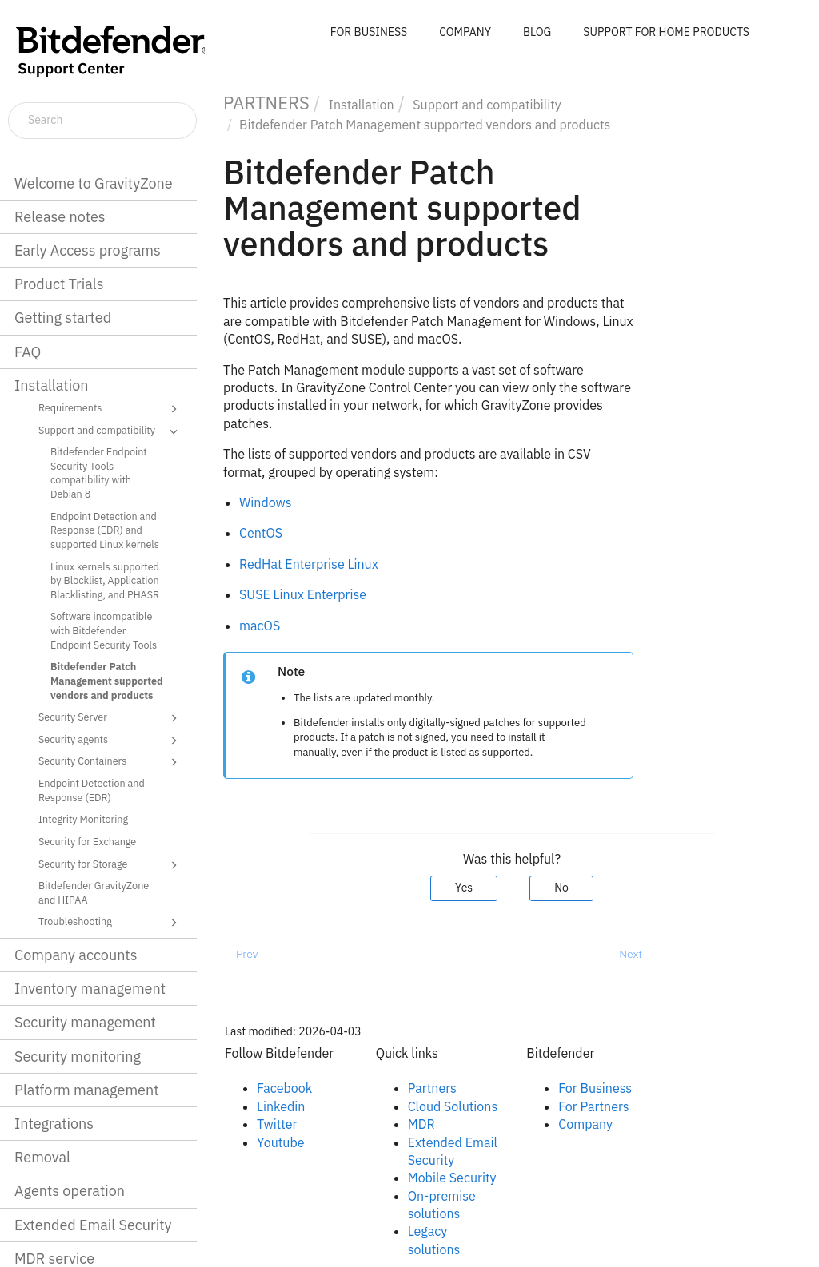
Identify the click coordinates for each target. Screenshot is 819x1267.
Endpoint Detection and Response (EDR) (91, 790)
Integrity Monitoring (83, 818)
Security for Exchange (87, 841)
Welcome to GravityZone (93, 183)
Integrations (54, 1123)
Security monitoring (77, 1056)
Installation (51, 385)
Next (630, 954)
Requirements (110, 409)
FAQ (27, 352)
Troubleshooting (110, 922)
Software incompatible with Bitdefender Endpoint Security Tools (103, 630)
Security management (85, 1022)
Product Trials (58, 284)
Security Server (110, 718)
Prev (247, 954)
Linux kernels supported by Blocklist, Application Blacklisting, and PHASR (104, 580)
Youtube (281, 1142)
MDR (421, 1124)
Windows (265, 502)
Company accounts (75, 955)
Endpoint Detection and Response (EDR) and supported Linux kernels (104, 530)
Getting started (62, 317)
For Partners (593, 1106)
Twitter (277, 1124)
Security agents (110, 740)
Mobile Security (452, 1178)
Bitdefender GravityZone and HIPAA (93, 892)
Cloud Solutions (453, 1106)
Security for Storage (110, 865)
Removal (42, 1157)
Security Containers (110, 762)
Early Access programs (87, 250)
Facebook (284, 1088)
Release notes (60, 217)
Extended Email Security (92, 1225)
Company (585, 1124)
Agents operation (69, 1191)
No (561, 887)
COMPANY (465, 32)
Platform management (86, 1090)
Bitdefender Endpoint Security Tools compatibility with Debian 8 (98, 472)
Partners (432, 1088)
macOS (259, 626)
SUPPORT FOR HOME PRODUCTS (666, 32)
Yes (464, 887)
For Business (595, 1088)
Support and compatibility (110, 431)
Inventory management (90, 988)
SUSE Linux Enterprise (302, 594)
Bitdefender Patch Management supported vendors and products (106, 680)
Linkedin (281, 1106)
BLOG (537, 32)
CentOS (260, 533)
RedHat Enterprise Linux (308, 564)
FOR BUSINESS (368, 32)
